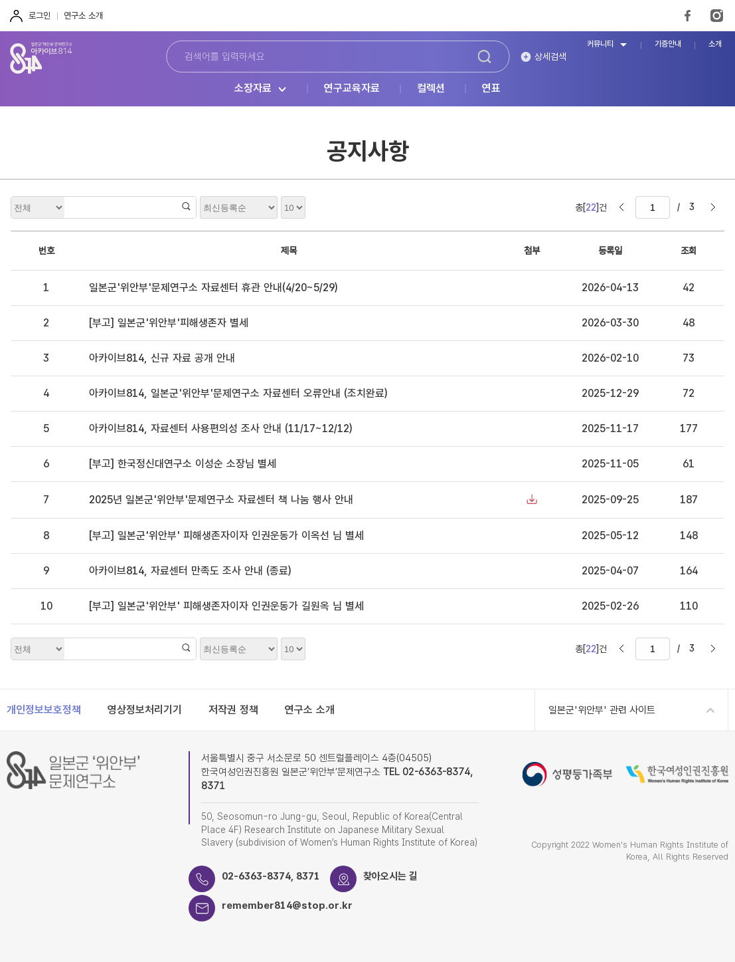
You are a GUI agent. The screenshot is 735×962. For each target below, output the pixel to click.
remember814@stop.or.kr (287, 905)
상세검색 (550, 56)
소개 (715, 44)
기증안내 (668, 44)
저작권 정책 (233, 709)
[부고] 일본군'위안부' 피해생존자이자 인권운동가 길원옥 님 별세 (226, 606)
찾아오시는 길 (390, 876)
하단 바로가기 (0, 0)
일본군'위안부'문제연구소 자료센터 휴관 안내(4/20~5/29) (213, 287)
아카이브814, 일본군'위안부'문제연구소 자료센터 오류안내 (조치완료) (238, 393)
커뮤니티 (600, 44)
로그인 (39, 16)
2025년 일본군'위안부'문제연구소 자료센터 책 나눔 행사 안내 (221, 499)
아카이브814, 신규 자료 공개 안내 (162, 358)
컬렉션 (431, 88)
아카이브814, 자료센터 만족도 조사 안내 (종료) (190, 570)
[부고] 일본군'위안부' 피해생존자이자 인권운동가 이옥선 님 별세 (226, 535)
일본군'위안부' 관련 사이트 (601, 710)
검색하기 (484, 56)
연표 (491, 88)
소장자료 (253, 88)
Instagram (716, 15)
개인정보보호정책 (44, 709)
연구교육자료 (352, 88)
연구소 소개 (83, 16)
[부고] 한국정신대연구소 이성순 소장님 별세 (182, 463)
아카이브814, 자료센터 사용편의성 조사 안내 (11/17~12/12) (220, 428)
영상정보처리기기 (145, 709)
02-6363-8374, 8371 (271, 876)
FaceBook (687, 15)
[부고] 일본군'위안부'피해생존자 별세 (168, 322)
